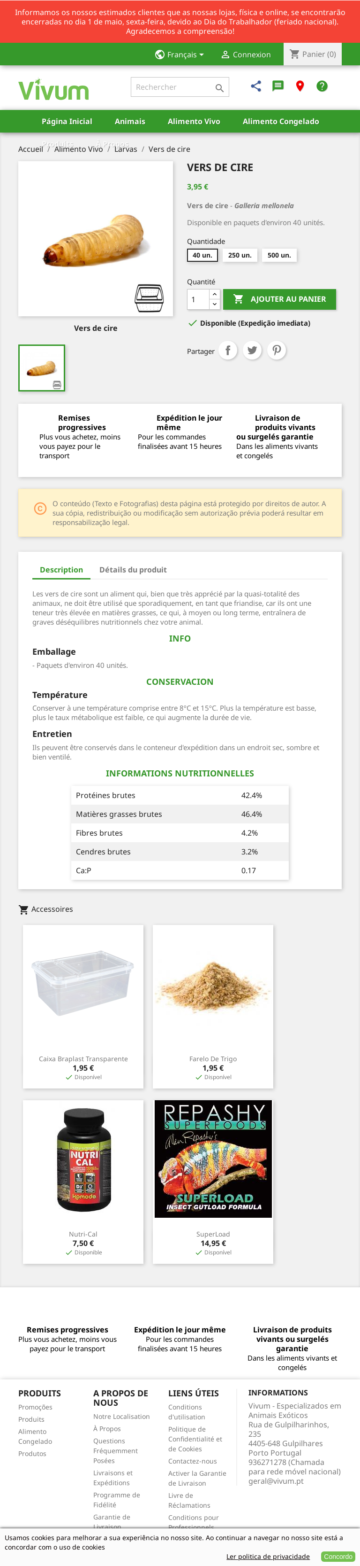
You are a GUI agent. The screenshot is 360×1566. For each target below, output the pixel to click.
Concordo (338, 1556)
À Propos (112, 144)
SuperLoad (213, 1233)
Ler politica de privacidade (268, 1556)
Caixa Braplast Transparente (83, 1058)
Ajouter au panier (279, 299)
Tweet (252, 350)
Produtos (32, 1453)
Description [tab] (61, 569)
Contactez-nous (192, 1460)
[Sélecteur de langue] (182, 55)
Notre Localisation (121, 1416)
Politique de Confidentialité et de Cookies (195, 1439)
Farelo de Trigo (213, 1058)
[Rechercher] (180, 87)
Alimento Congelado (281, 121)
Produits (57, 144)
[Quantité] (198, 299)
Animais (130, 121)
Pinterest (276, 350)
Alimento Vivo (194, 121)
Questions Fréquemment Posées (115, 1450)
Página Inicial (67, 121)
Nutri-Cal (83, 1233)
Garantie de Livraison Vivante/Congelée (120, 1526)
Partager (227, 350)
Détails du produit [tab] (133, 569)
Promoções (35, 1406)
